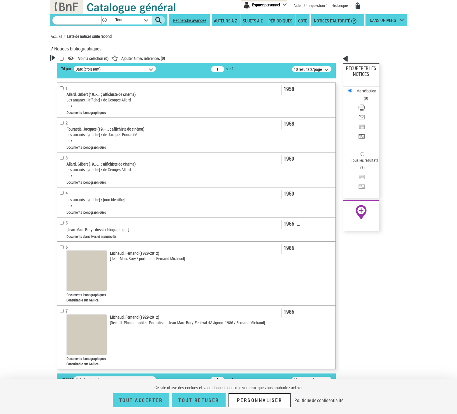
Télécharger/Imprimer (364, 87)
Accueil (56, 36)
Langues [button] (64, 167)
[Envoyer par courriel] (369, 95)
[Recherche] (76, 20)
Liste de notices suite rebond (89, 36)
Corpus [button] (63, 261)
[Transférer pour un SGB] (369, 109)
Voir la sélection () (168, 58)
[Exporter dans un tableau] (369, 102)
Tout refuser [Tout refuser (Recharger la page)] (198, 400)
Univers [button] (63, 251)
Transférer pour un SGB (365, 108)
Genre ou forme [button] (70, 242)
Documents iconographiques (82, 131)
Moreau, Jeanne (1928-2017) (82, 214)
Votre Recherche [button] (75, 67)
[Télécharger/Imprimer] (369, 88)
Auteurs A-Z (225, 20)
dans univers (383, 21)
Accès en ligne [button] (69, 112)
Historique (340, 5)
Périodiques (280, 20)
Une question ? (316, 5)
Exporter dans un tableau (367, 101)
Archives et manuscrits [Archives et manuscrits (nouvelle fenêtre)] (356, 178)
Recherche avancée (189, 20)
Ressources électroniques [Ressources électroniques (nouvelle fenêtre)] (358, 184)
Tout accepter (141, 400)
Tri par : (142, 68)
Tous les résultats (361, 124)
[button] (104, 20)
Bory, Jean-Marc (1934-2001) (82, 206)
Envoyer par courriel (363, 94)
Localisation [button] (68, 148)
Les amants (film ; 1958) (78, 223)
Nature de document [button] (75, 121)
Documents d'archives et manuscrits (87, 139)
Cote (302, 20)
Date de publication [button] (74, 177)
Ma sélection (357, 77)
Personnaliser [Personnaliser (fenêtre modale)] (259, 400)
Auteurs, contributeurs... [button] (79, 158)
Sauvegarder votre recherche (87, 90)
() (213, 58)
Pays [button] (61, 271)
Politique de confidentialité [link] (318, 400)
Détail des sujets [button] (71, 197)
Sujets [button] (62, 187)
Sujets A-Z (253, 20)
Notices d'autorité (331, 20)
